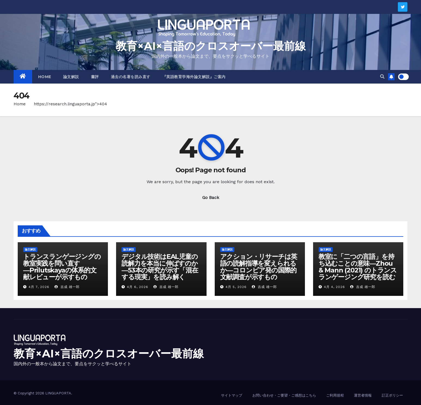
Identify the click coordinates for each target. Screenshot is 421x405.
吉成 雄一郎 (67, 287)
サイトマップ (231, 395)
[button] (382, 76)
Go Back (210, 197)
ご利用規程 (335, 395)
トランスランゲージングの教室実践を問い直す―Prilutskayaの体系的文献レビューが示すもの (62, 267)
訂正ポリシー (392, 395)
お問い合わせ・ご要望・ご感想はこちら (284, 395)
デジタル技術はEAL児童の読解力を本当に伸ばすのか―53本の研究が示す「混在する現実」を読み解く (160, 267)
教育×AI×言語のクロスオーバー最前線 (211, 46)
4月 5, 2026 (236, 287)
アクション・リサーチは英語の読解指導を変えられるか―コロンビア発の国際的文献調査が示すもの (258, 267)
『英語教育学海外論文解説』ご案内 (194, 76)
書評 (95, 76)
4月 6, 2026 (137, 287)
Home (20, 104)
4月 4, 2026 (334, 287)
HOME (44, 76)
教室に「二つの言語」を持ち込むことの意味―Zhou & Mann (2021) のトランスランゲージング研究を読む (358, 267)
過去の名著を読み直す (130, 76)
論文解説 (71, 76)
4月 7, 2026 (39, 287)
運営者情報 (363, 395)
